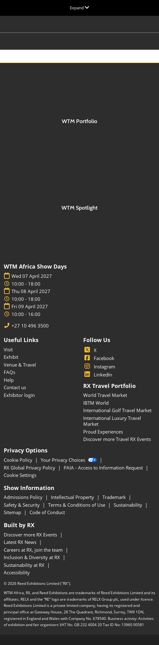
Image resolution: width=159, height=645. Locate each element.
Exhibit (11, 357)
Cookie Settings (20, 475)
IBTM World (96, 403)
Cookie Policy (19, 460)
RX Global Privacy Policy (30, 468)
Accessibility (17, 572)
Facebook (98, 358)
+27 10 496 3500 (30, 326)
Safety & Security (22, 505)
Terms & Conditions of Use (77, 505)
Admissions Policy (24, 497)
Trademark (114, 497)
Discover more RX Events (31, 535)
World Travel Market (105, 395)
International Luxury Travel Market (112, 421)
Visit (8, 349)
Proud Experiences (103, 432)
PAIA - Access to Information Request (104, 468)
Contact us (15, 387)
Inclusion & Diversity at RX (32, 557)
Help (9, 380)
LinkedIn (97, 374)
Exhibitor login (19, 395)
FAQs (9, 372)
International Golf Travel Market (117, 410)
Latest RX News (21, 542)
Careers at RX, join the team (34, 550)
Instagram (99, 366)
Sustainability (128, 505)
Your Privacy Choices (69, 460)
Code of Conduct (47, 512)
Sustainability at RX (25, 565)
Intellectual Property (73, 497)
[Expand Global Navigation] (79, 8)
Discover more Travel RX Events (117, 439)
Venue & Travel (20, 365)
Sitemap (13, 512)
